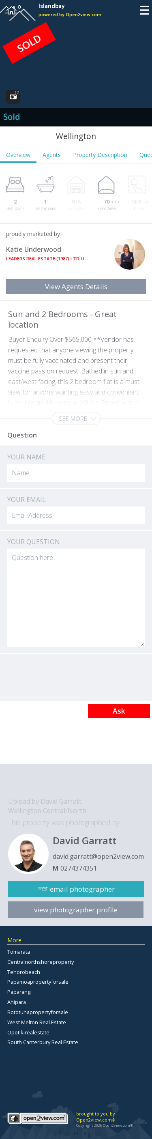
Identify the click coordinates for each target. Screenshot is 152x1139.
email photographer (82, 889)
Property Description (100, 155)
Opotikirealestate (28, 1032)
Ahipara (16, 1002)
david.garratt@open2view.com (98, 856)
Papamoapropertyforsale (38, 981)
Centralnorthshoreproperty (40, 961)
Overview (18, 155)
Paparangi (19, 991)
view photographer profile (76, 909)
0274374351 (78, 868)
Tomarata (18, 951)
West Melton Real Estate (36, 1022)
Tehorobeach (23, 972)
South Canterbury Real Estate (42, 1042)
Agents (52, 155)
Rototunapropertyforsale (37, 1012)
